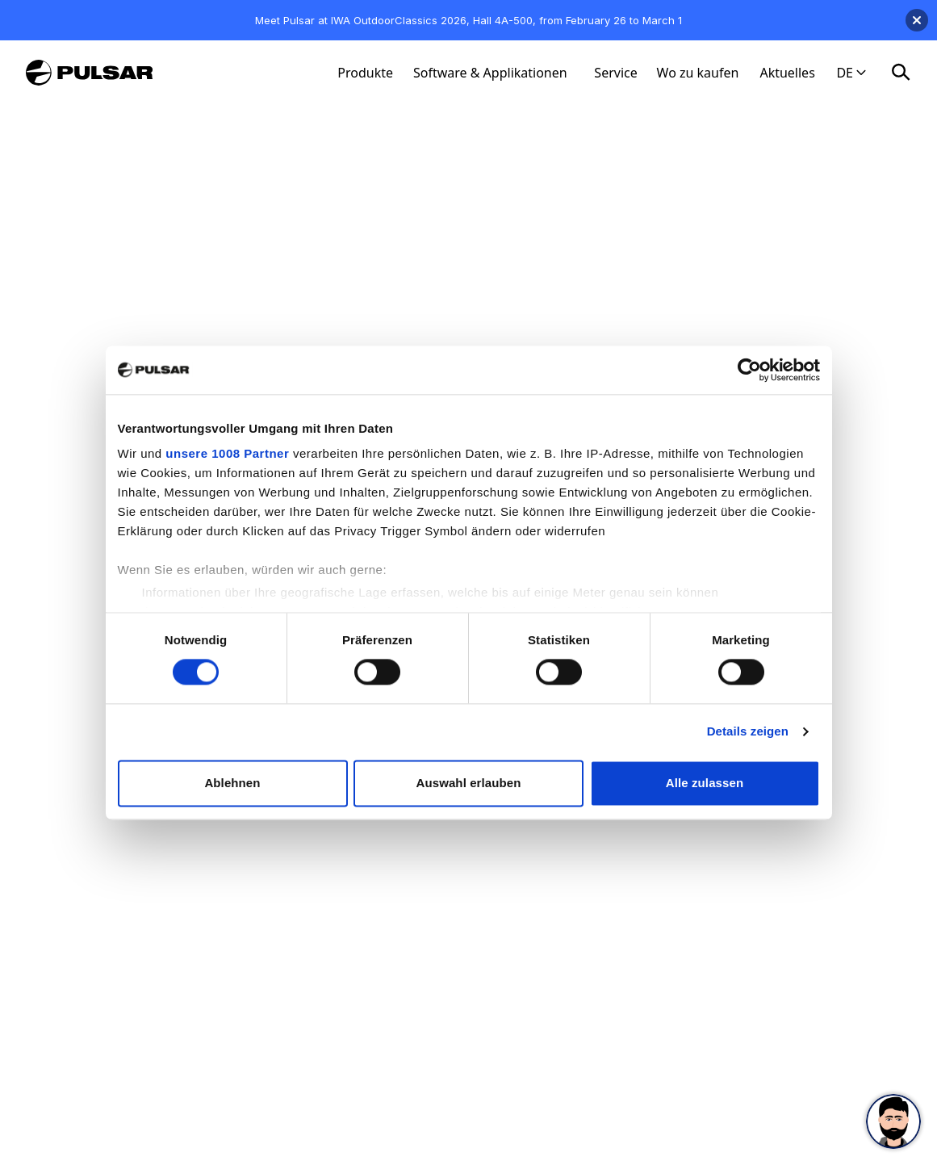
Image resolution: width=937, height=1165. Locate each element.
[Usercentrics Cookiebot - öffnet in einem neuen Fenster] (749, 370)
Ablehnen (232, 783)
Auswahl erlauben (468, 783)
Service (615, 73)
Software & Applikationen (490, 73)
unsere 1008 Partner (227, 453)
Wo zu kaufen (698, 73)
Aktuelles (786, 73)
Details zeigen (748, 732)
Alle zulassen (704, 783)
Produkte (365, 73)
